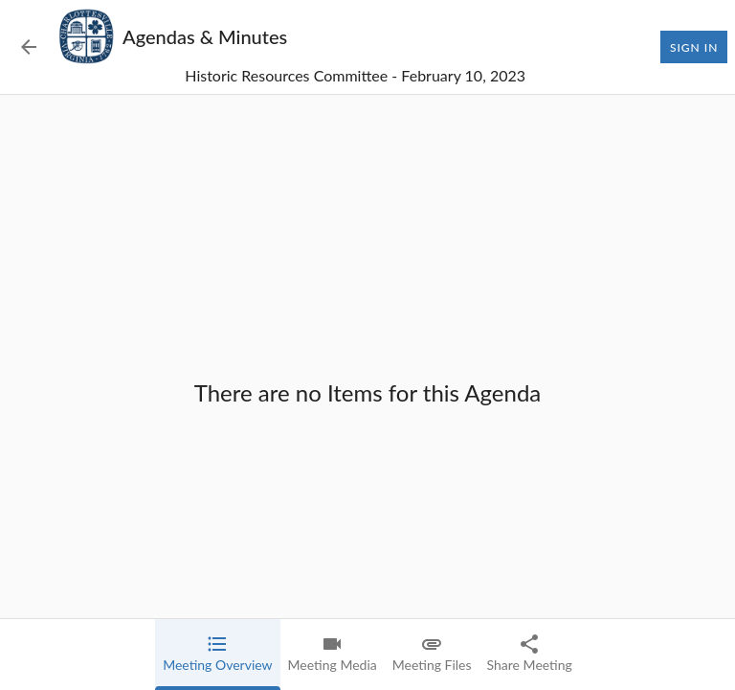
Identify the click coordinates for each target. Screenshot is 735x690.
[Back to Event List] (29, 47)
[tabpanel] (367, 392)
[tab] (217, 654)
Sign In (693, 47)
